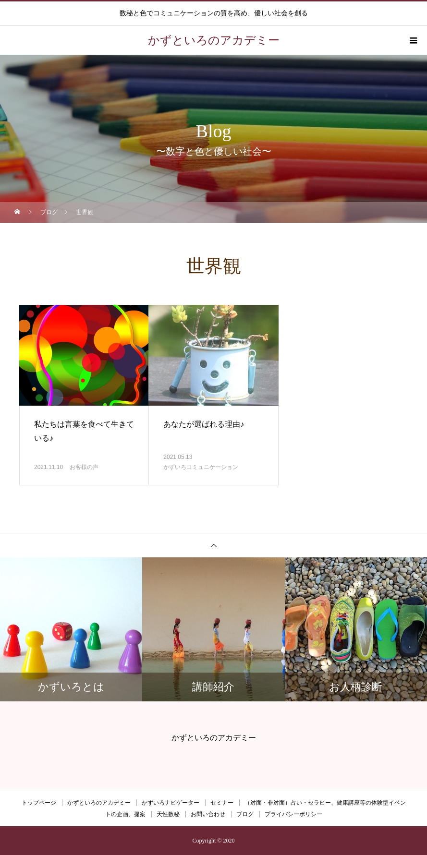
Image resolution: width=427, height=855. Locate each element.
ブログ (245, 814)
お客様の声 (84, 467)
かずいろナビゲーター (170, 802)
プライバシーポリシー (293, 814)
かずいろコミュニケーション (200, 467)
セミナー (221, 802)
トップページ (39, 802)
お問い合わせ (208, 814)
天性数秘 (168, 814)
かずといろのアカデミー (99, 802)
